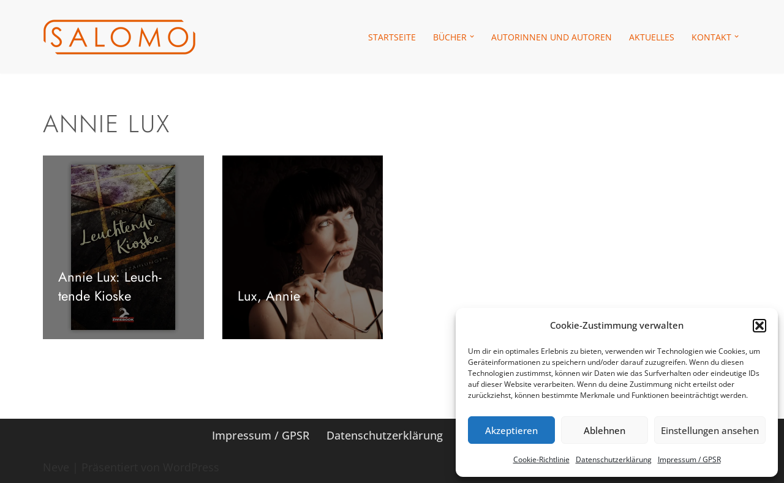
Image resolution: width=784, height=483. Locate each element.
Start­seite (392, 37)
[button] (759, 326)
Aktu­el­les (651, 37)
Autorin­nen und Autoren (551, 37)
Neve (56, 467)
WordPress (191, 467)
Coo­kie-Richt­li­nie (541, 459)
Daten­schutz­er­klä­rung (614, 459)
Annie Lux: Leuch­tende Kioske (110, 286)
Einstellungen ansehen (710, 430)
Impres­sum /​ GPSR (689, 459)
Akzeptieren (511, 430)
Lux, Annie (269, 295)
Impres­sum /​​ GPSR (260, 435)
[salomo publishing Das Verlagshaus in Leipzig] (119, 37)
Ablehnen (604, 430)
